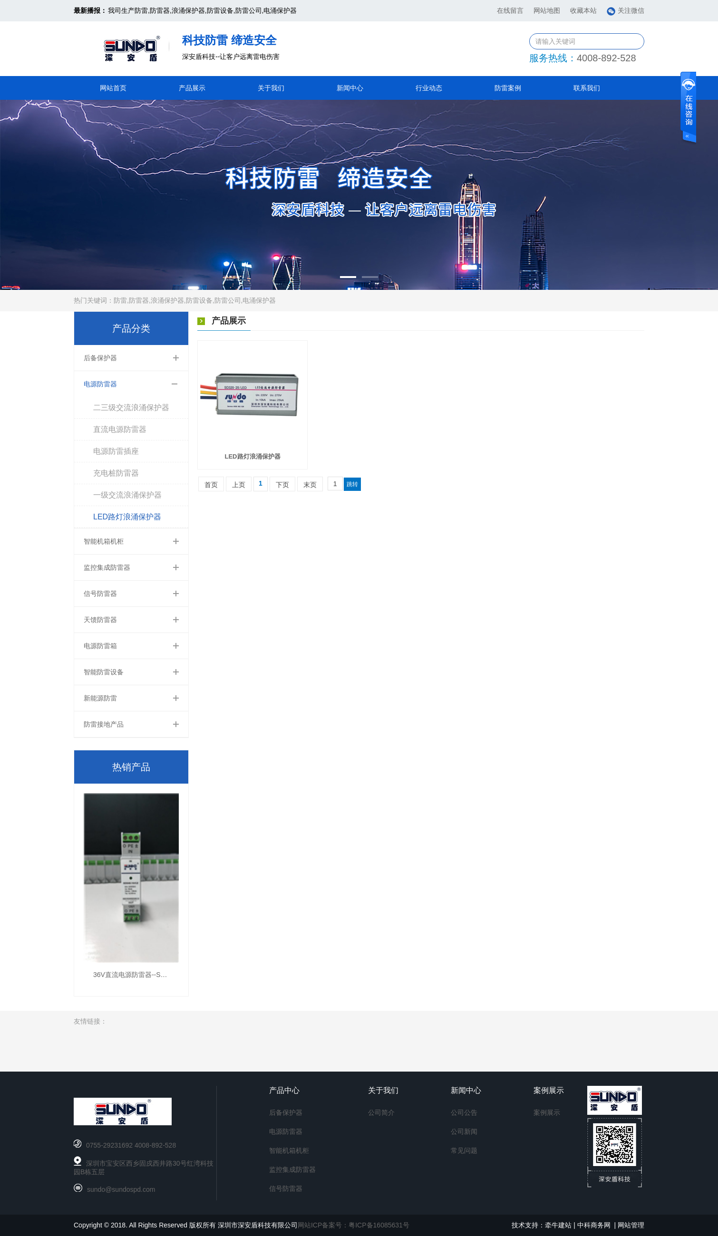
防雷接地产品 (104, 724)
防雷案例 (508, 88)
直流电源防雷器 (119, 429)
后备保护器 (100, 358)
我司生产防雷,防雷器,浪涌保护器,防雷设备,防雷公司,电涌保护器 (202, 10)
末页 (310, 485)
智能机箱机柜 (104, 541)
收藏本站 (583, 10)
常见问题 (464, 1150)
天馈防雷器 (100, 619)
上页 (238, 485)
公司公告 (464, 1112)
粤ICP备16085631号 (379, 1225)
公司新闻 (464, 1131)
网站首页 (113, 88)
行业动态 (429, 88)
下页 (282, 485)
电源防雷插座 (116, 451)
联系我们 (586, 88)
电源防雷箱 (100, 646)
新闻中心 (350, 88)
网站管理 (631, 1225)
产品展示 (192, 88)
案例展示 (547, 1112)
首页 (211, 485)
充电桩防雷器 (116, 473)
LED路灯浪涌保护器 (127, 517)
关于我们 (271, 88)
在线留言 (510, 10)
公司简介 (381, 1112)
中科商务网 (594, 1225)
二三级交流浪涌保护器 (131, 407)
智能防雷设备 (104, 672)
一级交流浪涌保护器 (127, 495)
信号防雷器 (100, 593)
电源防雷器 (100, 384)
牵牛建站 (558, 1225)
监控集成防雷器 (107, 567)
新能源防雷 (100, 698)
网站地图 (547, 10)
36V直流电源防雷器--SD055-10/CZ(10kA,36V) (161, 974)
